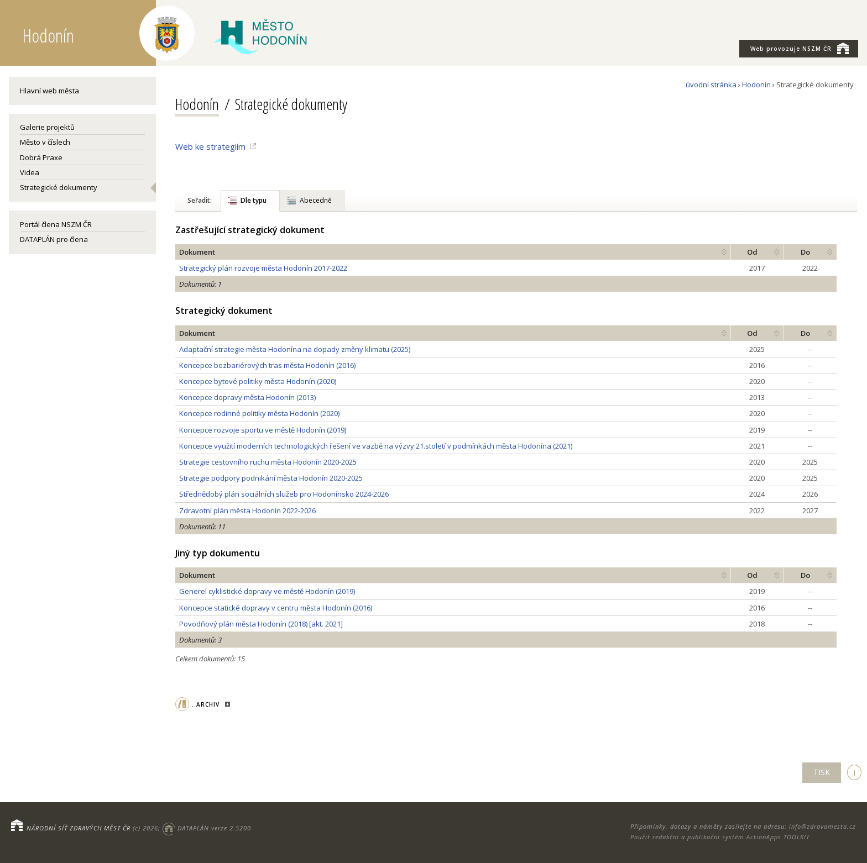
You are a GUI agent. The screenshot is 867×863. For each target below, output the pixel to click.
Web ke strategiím (210, 146)
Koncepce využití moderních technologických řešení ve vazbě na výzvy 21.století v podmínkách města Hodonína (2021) (375, 446)
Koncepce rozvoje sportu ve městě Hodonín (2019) (262, 430)
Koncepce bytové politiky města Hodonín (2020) (257, 381)
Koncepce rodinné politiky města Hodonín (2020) (259, 413)
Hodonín (756, 85)
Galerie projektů (47, 127)
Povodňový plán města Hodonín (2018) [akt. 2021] (261, 624)
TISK (821, 772)
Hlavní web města (49, 91)
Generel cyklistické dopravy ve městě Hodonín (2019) (267, 591)
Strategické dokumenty (58, 187)
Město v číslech (45, 142)
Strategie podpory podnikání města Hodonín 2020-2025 (271, 478)
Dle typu (254, 200)
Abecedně (316, 200)
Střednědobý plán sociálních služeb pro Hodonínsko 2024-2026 (284, 494)
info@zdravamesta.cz (822, 826)
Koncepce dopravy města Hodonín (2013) (247, 397)
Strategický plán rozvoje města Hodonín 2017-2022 (263, 268)
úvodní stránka (711, 85)
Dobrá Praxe (41, 157)
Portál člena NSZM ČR (56, 224)
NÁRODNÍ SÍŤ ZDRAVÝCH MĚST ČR (78, 828)
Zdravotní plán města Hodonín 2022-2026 (247, 510)
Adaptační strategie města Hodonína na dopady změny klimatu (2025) (294, 349)
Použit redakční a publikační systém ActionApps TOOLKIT (719, 837)
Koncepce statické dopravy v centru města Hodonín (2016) (275, 608)
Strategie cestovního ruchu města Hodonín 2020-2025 (268, 462)
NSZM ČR (799, 48)
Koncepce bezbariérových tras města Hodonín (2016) (267, 365)
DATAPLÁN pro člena (54, 239)
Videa (29, 172)
